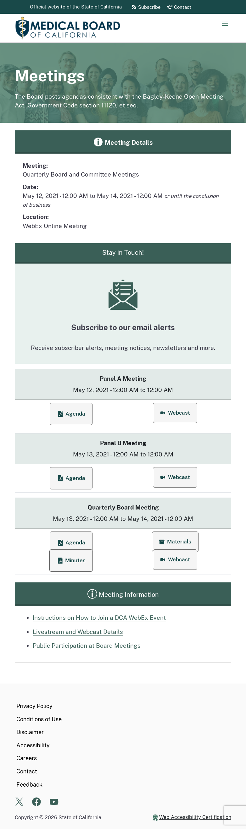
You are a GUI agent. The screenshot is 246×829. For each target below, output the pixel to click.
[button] (175, 413)
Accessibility (33, 745)
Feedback (29, 784)
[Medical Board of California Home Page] (78, 28)
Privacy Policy (34, 706)
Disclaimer (30, 732)
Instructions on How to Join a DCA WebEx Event (99, 617)
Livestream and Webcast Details (78, 631)
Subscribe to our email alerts (123, 327)
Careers (26, 758)
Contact (26, 771)
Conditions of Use (39, 719)
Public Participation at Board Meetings (87, 645)
